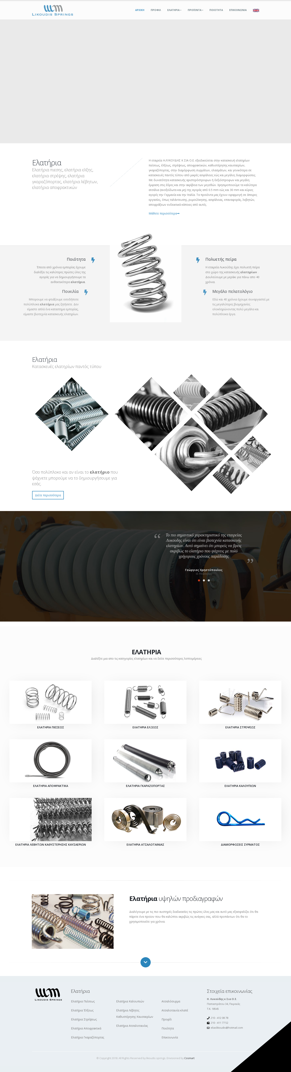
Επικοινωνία (170, 1037)
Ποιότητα (168, 1028)
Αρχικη (139, 14)
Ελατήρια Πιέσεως (83, 1001)
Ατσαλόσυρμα (171, 1001)
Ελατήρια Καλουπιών (130, 1001)
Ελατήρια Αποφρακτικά (86, 1028)
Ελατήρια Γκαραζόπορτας (87, 1037)
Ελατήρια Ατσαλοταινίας (132, 1026)
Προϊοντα (194, 14)
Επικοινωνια (238, 14)
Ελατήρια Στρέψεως (84, 1019)
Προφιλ (156, 14)
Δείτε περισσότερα (48, 495)
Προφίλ (167, 1019)
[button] (199, 580)
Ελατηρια (173, 14)
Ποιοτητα (216, 14)
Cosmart (189, 1058)
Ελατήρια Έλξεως (82, 1010)
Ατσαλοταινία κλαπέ (175, 1010)
